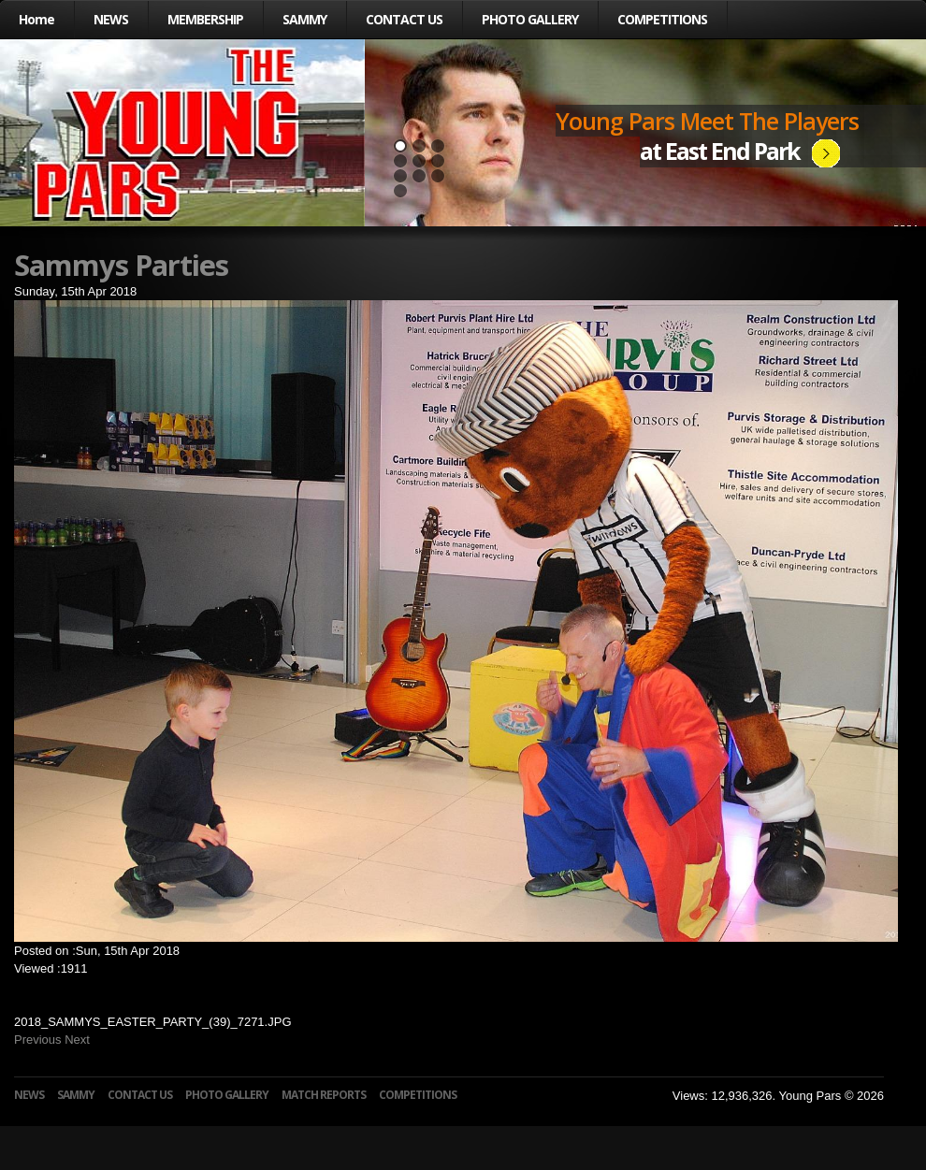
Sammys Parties (121, 264)
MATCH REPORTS (324, 1095)
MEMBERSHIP (205, 19)
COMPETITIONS (662, 19)
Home (36, 19)
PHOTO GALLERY (530, 19)
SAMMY (304, 19)
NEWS (111, 19)
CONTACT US (404, 19)
